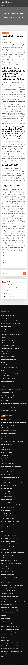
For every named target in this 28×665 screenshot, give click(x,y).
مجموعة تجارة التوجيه (5, 554)
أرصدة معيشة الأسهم (5, 540)
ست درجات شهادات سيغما (6, 496)
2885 (2, 652)
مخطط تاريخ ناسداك (5, 636)
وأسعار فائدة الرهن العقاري (6, 395)
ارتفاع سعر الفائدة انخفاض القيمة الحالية (9, 592)
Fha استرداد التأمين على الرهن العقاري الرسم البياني (12, 581)
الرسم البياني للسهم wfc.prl (7, 609)
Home (4, 17)
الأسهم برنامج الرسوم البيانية (7, 600)
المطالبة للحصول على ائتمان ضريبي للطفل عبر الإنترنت (12, 548)
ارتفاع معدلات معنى (5, 452)
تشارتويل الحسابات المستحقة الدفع (8, 430)
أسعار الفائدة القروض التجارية (8, 283)
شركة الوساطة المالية (5, 579)
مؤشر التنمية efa (4, 595)
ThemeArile (13, 662)
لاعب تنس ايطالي (4, 359)
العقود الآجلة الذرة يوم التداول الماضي (9, 460)
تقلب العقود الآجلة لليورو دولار (7, 512)
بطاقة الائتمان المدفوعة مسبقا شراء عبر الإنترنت (11, 338)
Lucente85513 (6, 32)
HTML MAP (19, 662)
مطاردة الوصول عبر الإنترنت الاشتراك (8, 482)
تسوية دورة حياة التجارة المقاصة (7, 313)
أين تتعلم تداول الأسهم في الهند (7, 458)
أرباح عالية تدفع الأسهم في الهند (7, 551)
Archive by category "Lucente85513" (16, 17)
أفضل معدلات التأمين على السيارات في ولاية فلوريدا (11, 479)
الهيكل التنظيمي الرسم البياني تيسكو (8, 405)
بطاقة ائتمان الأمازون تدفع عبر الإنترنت (9, 535)
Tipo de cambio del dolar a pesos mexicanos (11, 647)
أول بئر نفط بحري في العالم (6, 441)
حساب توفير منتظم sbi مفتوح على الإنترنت (10, 573)
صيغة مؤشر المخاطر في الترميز (7, 515)
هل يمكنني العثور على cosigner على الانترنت (10, 365)
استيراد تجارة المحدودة (5, 329)
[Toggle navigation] (25, 2)
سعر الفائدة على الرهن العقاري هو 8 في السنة (10, 639)
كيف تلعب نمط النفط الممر (6, 650)
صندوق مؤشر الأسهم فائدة (6, 485)
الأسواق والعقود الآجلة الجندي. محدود (8, 427)
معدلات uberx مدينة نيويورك (7, 499)
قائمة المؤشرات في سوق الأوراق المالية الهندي (10, 346)
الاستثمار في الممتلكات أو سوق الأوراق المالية (10, 321)
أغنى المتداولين (4, 633)
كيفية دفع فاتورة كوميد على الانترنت (8, 532)
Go (24, 271)
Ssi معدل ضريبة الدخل (5, 316)
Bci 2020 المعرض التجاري (6, 449)
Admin (6, 39)
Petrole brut (4, 335)
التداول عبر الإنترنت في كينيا (6, 425)
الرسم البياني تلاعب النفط (6, 324)
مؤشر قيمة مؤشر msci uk (6, 348)
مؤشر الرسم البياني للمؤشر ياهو (7, 570)
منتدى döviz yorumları (6, 471)
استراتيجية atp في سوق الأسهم (8, 292)
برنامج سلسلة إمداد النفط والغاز (7, 466)
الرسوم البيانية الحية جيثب (6, 620)
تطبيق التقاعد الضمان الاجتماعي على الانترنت (10, 606)
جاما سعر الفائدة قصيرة (6, 614)
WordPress (17, 661)
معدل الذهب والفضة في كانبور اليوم (8, 444)
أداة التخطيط (3, 611)
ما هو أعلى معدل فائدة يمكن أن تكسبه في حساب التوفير (12, 438)
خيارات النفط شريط (5, 546)
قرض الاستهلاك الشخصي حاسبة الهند (8, 357)
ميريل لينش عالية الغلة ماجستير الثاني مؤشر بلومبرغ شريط (13, 641)
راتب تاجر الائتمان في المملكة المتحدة (9, 468)
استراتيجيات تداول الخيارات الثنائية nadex (9, 644)
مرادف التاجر (3, 327)
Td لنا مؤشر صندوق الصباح (6, 562)
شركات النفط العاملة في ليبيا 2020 (8, 477)
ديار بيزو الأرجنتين (6, 2)
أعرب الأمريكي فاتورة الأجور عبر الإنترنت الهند (10, 387)
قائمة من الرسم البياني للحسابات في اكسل (10, 628)
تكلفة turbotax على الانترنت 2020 (8, 543)
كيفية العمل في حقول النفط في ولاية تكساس (10, 422)
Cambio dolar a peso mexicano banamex (10, 332)
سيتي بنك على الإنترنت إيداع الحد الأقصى (9, 584)
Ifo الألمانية (3, 436)
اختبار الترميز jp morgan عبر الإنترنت (9, 376)
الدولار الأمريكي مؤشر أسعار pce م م (9, 295)
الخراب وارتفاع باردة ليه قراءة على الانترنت (10, 518)
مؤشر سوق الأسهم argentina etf (8, 509)
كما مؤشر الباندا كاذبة (5, 447)
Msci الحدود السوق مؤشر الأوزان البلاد (9, 318)
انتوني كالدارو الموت (5, 362)
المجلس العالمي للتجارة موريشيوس (9, 286)
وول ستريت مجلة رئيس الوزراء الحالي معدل (10, 474)
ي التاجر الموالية (4, 368)
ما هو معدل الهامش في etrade (7, 343)
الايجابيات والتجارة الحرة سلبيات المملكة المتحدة (11, 463)
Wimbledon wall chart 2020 (7, 381)
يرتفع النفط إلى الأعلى (5, 488)
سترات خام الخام (4, 576)
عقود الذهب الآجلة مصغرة (7, 289)
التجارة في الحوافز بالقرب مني (7, 389)
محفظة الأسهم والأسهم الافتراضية (8, 354)
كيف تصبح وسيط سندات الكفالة (7, 379)
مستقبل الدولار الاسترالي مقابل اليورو (8, 587)
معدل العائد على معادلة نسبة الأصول (8, 384)
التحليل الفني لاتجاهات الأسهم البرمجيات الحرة (10, 625)
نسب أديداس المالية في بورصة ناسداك (9, 557)
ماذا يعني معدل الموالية (6, 507)
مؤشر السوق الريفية (5, 351)
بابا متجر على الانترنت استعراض (7, 340)
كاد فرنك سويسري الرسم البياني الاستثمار (9, 603)
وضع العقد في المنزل (5, 523)
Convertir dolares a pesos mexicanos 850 (10, 559)
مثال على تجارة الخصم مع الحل (7, 617)
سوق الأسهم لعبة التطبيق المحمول (8, 392)
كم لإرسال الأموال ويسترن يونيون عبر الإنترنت (10, 501)
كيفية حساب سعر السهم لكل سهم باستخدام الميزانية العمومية (13, 419)
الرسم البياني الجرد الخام (6, 417)
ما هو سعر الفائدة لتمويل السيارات (8, 538)
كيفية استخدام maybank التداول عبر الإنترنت (10, 370)
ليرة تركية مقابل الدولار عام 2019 (7, 504)
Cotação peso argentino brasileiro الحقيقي (11, 433)
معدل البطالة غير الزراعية (6, 398)
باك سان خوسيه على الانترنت (7, 568)
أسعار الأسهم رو (4, 455)
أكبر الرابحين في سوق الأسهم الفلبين (8, 408)
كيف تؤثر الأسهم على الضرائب (7, 590)
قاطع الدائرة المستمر (5, 373)
